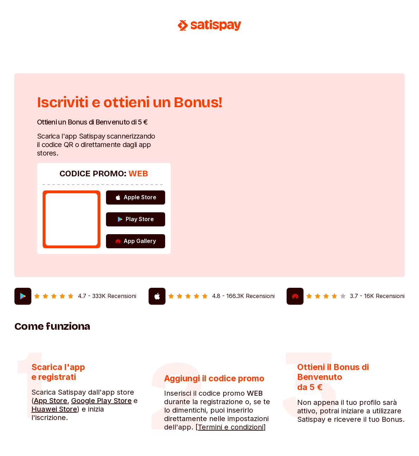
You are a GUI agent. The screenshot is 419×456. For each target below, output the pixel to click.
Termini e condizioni (230, 427)
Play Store (135, 219)
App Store (50, 400)
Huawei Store (54, 409)
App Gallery (135, 240)
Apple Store (135, 197)
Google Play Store (101, 400)
